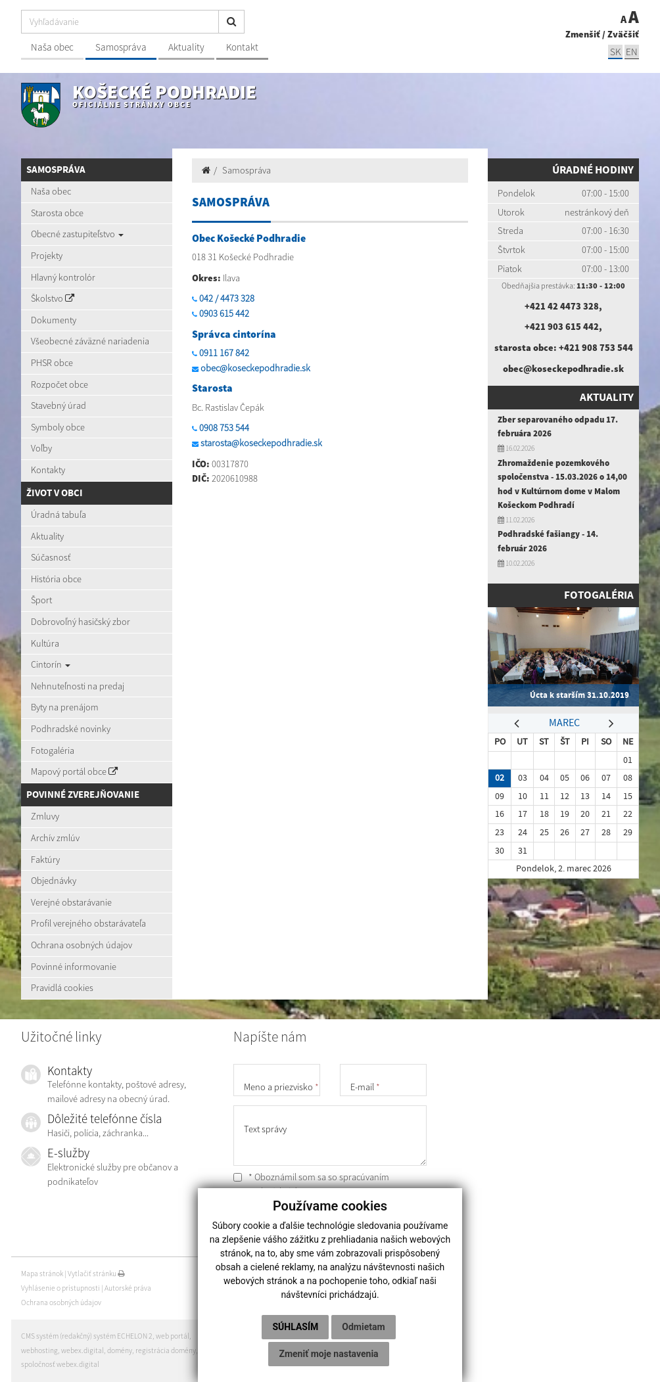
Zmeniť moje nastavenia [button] (328, 1353)
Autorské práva (128, 1288)
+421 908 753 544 (596, 348)
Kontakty (48, 470)
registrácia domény (165, 1350)
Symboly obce (58, 427)
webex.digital (82, 1350)
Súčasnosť (50, 557)
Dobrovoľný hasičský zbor (80, 622)
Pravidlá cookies (62, 988)
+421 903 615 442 (562, 327)
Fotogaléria (52, 750)
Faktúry (45, 859)
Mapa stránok (42, 1273)
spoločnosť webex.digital (60, 1364)
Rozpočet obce (59, 384)
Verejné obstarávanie (71, 902)
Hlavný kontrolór (63, 277)
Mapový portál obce (74, 771)
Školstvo (52, 298)
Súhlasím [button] (295, 1327)
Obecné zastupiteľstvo (77, 234)
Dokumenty (53, 320)
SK (615, 51)
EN (632, 51)
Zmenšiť (582, 34)
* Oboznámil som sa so (311, 1184)
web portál (172, 1336)
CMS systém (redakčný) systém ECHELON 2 (87, 1336)
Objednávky (53, 881)
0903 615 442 (224, 313)
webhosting (39, 1350)
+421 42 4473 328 (562, 306)
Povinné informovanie (73, 967)
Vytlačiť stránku (96, 1273)
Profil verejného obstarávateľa (88, 923)
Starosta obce (57, 213)
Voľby (41, 448)
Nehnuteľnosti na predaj (77, 686)
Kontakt (242, 47)
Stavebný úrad (58, 405)
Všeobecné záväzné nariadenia (90, 341)
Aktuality (186, 47)
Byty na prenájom (65, 707)
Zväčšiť (623, 34)
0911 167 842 (224, 353)
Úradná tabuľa (58, 514)
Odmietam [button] (363, 1327)
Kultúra (45, 643)
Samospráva (121, 47)
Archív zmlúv (55, 838)
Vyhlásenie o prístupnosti (60, 1288)
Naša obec (52, 47)
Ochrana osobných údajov (81, 945)
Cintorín (50, 664)
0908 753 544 (224, 428)
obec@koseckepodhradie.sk (255, 368)
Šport (41, 600)
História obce (56, 579)
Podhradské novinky (70, 729)
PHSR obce (52, 363)
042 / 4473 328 (226, 298)
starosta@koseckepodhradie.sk (261, 443)
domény (119, 1350)
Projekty (46, 256)
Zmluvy (45, 816)
